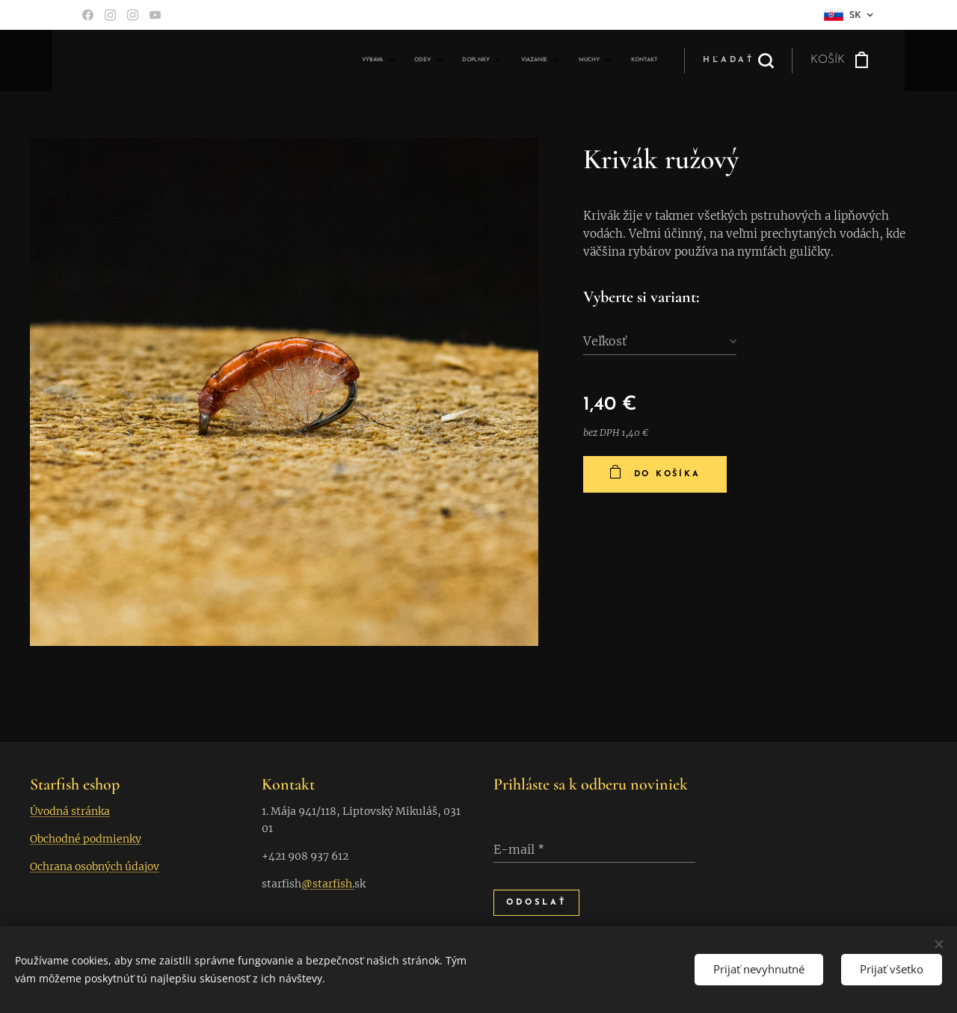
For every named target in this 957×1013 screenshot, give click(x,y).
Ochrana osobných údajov (94, 866)
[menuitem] (508, 60)
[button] (738, 60)
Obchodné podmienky (85, 839)
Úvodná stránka (70, 811)
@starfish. (327, 883)
